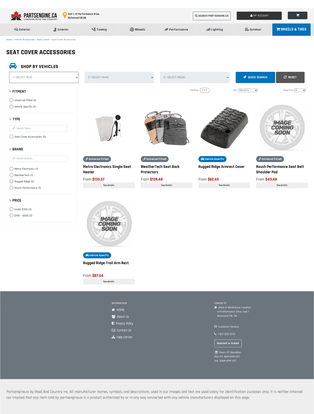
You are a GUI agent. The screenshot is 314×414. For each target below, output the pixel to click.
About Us (120, 317)
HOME (118, 310)
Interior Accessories (24, 39)
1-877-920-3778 (224, 334)
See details (108, 185)
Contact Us (121, 330)
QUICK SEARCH (255, 77)
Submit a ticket (228, 343)
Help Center (122, 337)
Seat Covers (43, 39)
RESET (290, 77)
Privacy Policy (122, 323)
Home (9, 39)
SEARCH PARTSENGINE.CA (211, 16)
